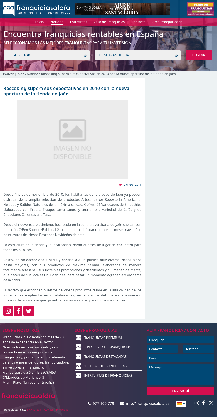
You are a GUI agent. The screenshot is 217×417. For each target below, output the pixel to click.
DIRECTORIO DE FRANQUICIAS (103, 347)
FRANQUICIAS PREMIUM (99, 337)
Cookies (49, 410)
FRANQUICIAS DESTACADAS (101, 356)
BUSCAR (198, 55)
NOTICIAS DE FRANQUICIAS (101, 366)
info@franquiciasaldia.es (144, 403)
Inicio (20, 74)
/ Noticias (32, 74)
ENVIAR (180, 390)
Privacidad (62, 410)
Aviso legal (35, 410)
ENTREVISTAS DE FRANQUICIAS (104, 375)
